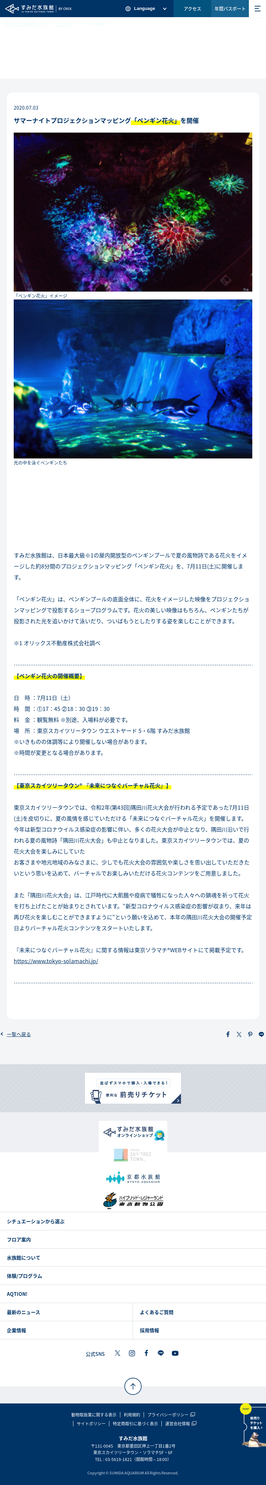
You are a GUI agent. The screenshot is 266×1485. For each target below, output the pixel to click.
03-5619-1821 (118, 1459)
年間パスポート (230, 8)
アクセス (192, 8)
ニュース (64, 24)
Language (144, 8)
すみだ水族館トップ (29, 24)
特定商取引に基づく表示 (135, 1424)
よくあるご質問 (156, 1312)
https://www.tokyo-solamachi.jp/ (56, 961)
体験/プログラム (24, 1275)
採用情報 (149, 1330)
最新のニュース (23, 1312)
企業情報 (16, 1330)
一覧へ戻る (19, 1034)
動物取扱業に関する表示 (94, 1415)
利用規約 (132, 1415)
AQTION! (17, 1293)
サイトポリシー (91, 1424)
